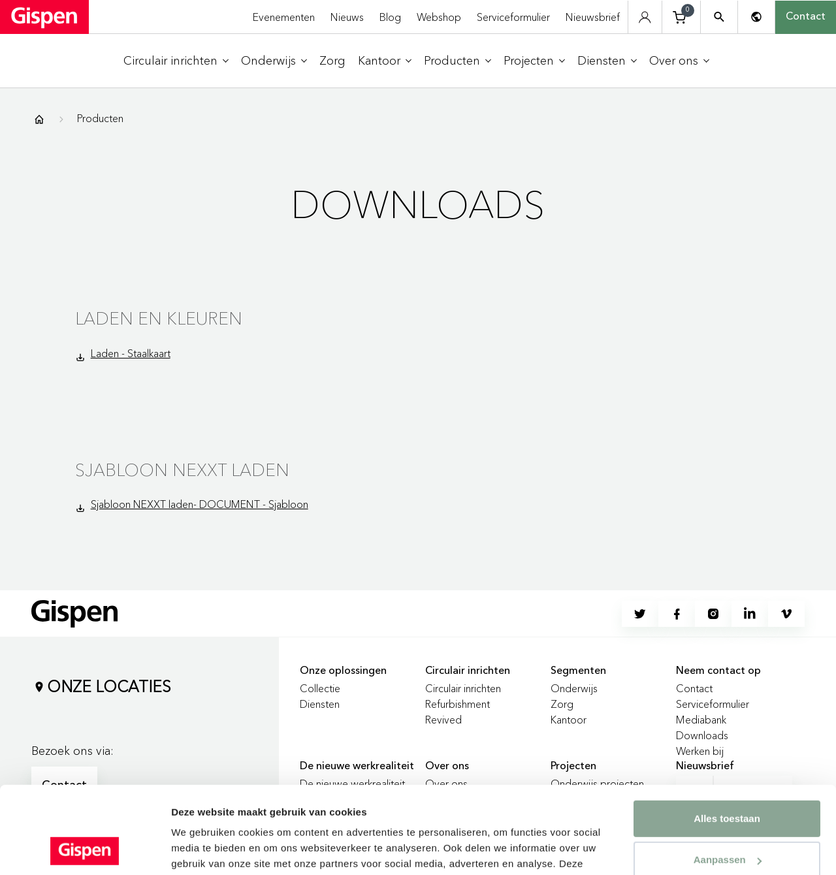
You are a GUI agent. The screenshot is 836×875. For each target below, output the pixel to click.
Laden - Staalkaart (130, 353)
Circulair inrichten (463, 688)
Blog (390, 17)
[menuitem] (176, 61)
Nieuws (347, 17)
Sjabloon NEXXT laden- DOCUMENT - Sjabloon (199, 504)
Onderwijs (574, 688)
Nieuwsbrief (593, 17)
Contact (806, 17)
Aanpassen (728, 778)
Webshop (439, 17)
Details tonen (202, 849)
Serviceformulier (513, 17)
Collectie (320, 688)
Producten (100, 118)
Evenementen (284, 17)
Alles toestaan (727, 736)
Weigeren (726, 819)
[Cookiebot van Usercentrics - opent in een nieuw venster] (84, 849)
